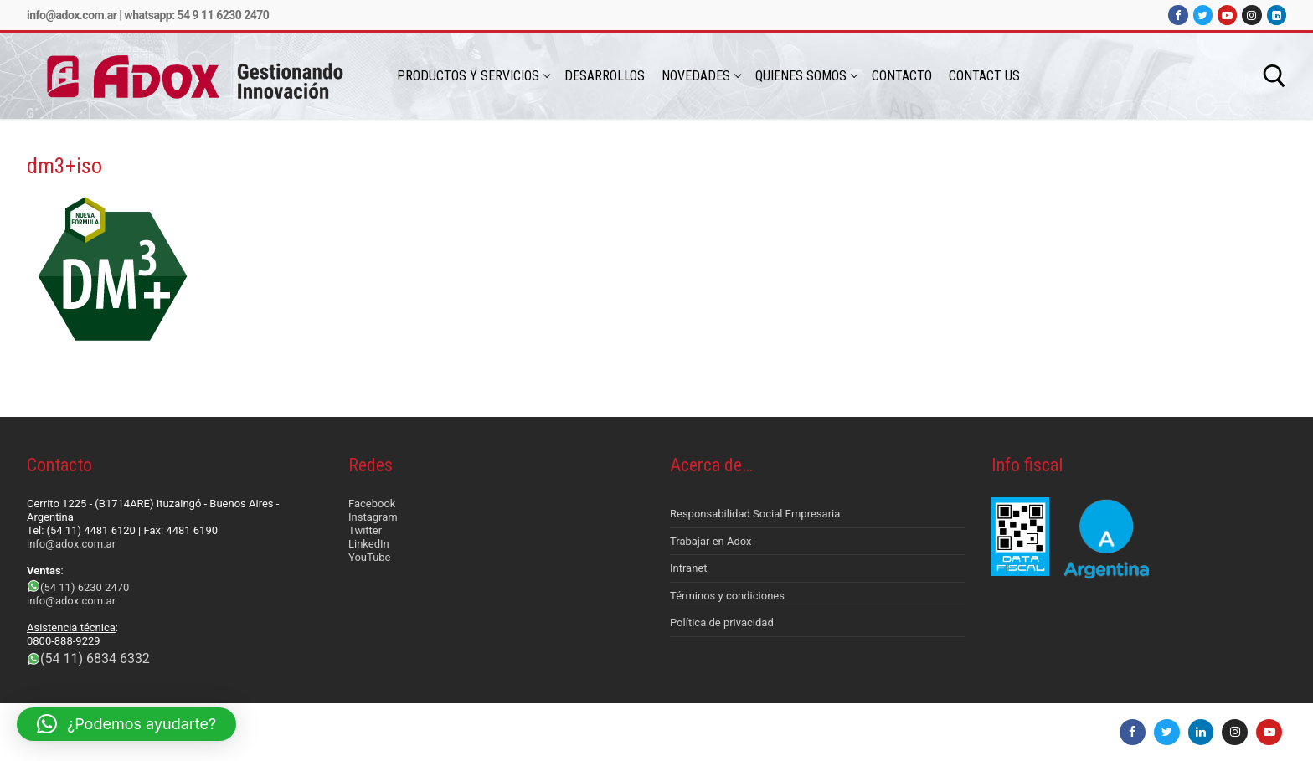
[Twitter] (1203, 14)
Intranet (689, 568)
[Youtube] (1227, 14)
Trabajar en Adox (711, 541)
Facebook (371, 503)
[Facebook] (1177, 14)
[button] (126, 724)
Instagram (373, 517)
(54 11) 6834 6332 (95, 658)
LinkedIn (368, 543)
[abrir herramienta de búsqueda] (1274, 76)
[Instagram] (1251, 14)
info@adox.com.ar (71, 15)
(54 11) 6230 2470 (84, 587)
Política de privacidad (722, 622)
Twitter (365, 530)
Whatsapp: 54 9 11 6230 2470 (196, 15)
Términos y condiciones (727, 595)
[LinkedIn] (1276, 14)
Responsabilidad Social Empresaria (755, 513)
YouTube (369, 557)
